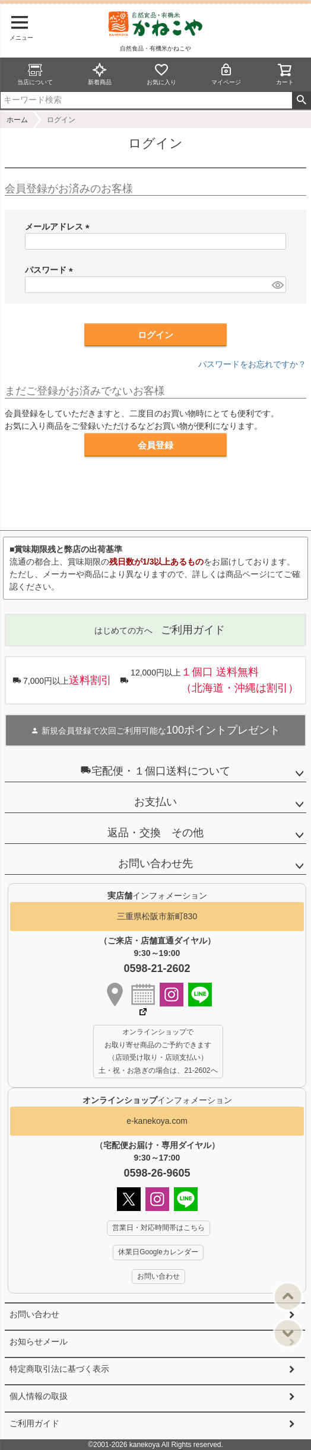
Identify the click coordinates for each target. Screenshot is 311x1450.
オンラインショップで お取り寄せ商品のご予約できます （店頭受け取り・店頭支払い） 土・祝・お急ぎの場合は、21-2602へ (158, 1051)
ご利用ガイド (34, 1423)
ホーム (17, 120)
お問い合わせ (34, 1314)
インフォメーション (157, 1100)
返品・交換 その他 (155, 833)
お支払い (155, 802)
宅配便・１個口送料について (155, 770)
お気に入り (161, 73)
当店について (35, 73)
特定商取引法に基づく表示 (59, 1368)
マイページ (226, 73)
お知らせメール (38, 1341)
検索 (301, 100)
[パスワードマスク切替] (277, 284)
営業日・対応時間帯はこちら (158, 1227)
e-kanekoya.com (157, 1121)
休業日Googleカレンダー (158, 1252)
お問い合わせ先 (155, 863)
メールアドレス (59, 226)
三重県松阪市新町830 (157, 916)
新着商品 (100, 73)
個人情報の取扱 (38, 1396)
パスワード (51, 270)
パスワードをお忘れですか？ (252, 364)
